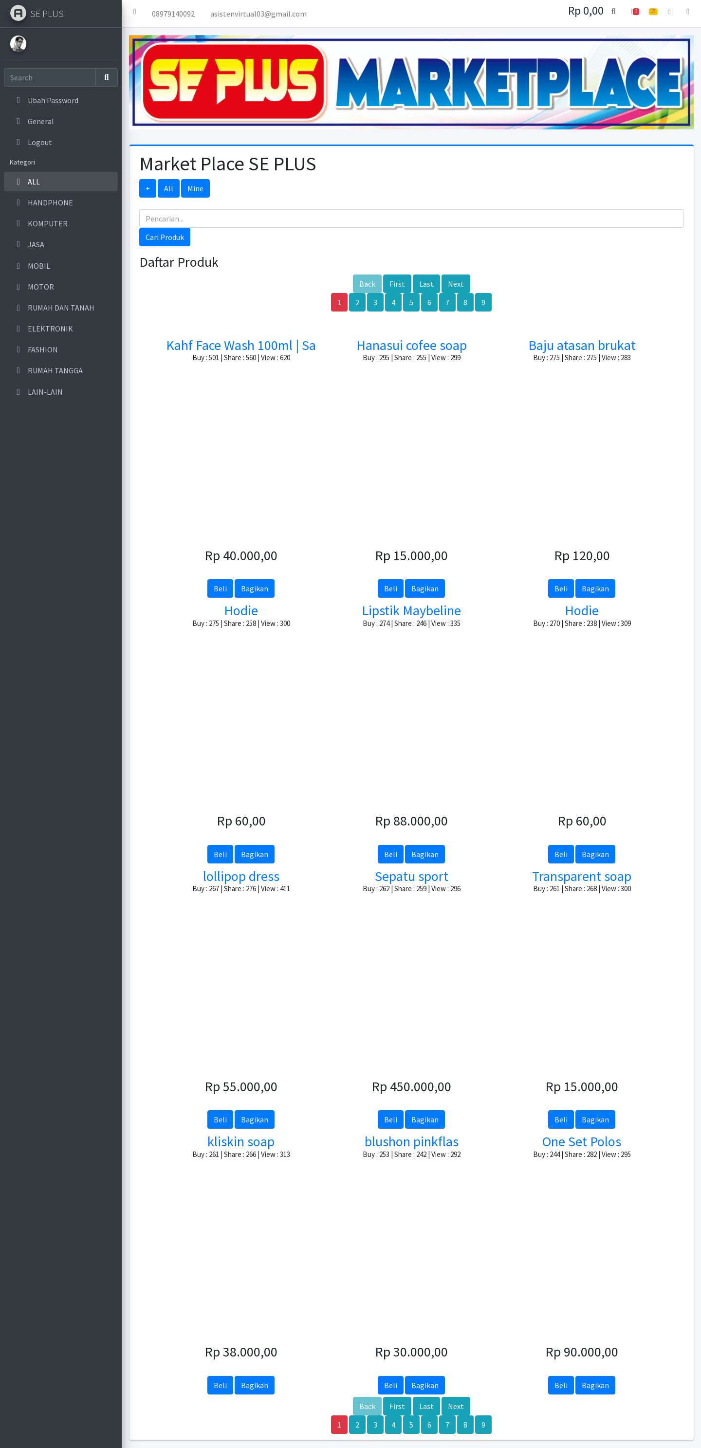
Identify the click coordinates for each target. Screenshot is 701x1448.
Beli (220, 588)
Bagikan (254, 588)
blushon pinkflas (412, 1141)
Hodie (241, 610)
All (168, 188)
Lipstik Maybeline (411, 610)
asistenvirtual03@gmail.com (258, 13)
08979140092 (173, 13)
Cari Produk (165, 237)
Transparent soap (581, 876)
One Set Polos (581, 1141)
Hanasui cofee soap (411, 345)
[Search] (50, 77)
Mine (195, 188)
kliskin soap (241, 1141)
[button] (135, 13)
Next (456, 284)
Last (426, 284)
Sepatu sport (411, 876)
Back (367, 284)
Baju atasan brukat (582, 345)
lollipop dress (241, 876)
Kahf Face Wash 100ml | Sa (241, 345)
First (397, 284)
